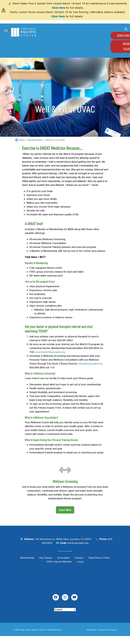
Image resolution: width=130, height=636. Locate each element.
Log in (80, 561)
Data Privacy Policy (99, 557)
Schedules (63, 557)
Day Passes (45, 557)
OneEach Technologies (107, 630)
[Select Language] (65, 609)
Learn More (65, 510)
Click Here (58, 8)
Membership (27, 557)
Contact (79, 557)
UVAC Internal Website (59, 561)
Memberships (35, 139)
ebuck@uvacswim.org (90, 363)
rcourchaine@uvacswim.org (49, 352)
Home (22, 139)
